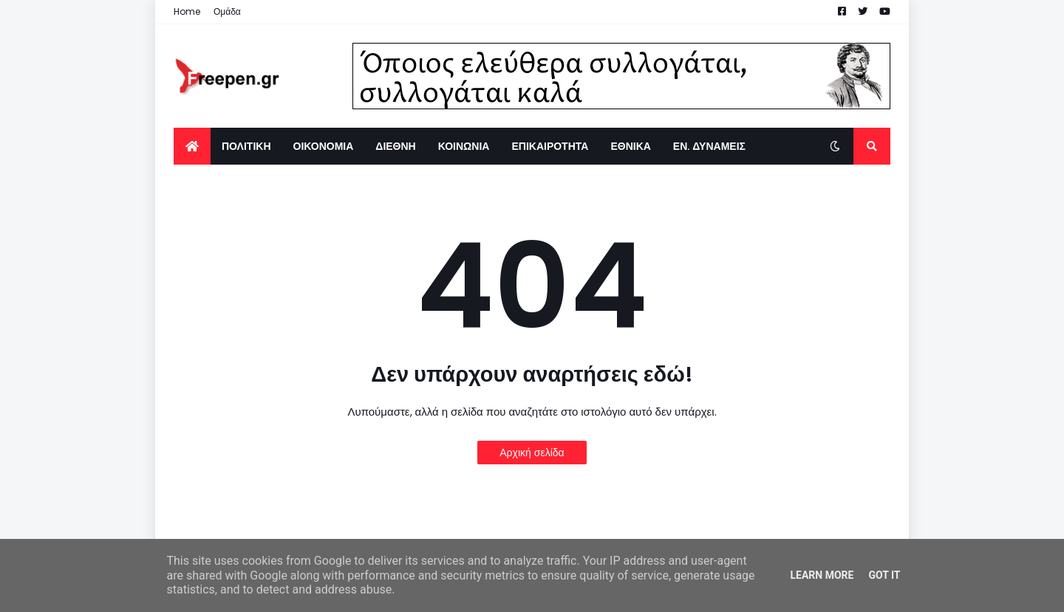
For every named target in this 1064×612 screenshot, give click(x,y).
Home (187, 11)
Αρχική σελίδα (531, 452)
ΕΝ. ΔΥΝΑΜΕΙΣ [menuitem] (709, 146)
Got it (884, 575)
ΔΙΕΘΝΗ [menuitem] (395, 146)
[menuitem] (192, 146)
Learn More (821, 575)
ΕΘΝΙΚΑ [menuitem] (630, 146)
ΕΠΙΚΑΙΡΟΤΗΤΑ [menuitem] (549, 146)
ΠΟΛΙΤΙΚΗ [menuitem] (246, 146)
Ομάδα (227, 11)
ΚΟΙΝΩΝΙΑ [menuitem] (464, 146)
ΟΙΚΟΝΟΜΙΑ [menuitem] (323, 146)
